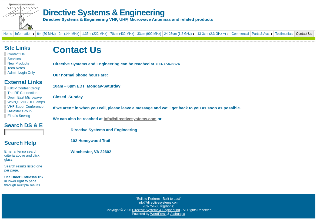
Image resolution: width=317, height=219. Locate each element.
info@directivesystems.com (130, 119)
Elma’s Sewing (19, 116)
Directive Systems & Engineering (104, 12)
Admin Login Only (21, 72)
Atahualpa (177, 214)
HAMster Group (20, 111)
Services (14, 59)
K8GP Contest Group (24, 88)
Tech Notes (16, 68)
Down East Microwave (25, 97)
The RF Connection (23, 93)
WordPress (158, 214)
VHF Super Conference (26, 107)
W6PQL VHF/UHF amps (26, 102)
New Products (18, 63)
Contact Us (16, 54)
